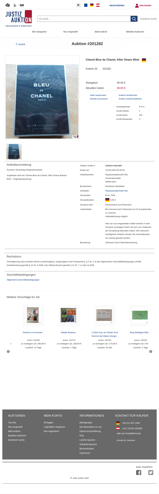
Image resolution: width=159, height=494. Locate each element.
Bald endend (101, 31)
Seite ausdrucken (98, 95)
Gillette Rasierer (68, 332)
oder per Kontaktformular (129, 433)
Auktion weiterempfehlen (130, 99)
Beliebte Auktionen (135, 31)
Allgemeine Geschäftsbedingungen (23, 280)
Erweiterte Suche (148, 19)
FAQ (82, 435)
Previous (8, 351)
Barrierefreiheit (87, 448)
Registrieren (117, 6)
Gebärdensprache (88, 444)
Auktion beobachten (128, 95)
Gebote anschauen (99, 99)
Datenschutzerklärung (90, 431)
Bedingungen (86, 422)
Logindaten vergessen (54, 427)
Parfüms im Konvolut (32, 332)
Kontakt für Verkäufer (126, 440)
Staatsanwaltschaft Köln (116, 191)
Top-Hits (12, 422)
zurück (21, 44)
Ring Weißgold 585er (140, 332)
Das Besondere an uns (91, 427)
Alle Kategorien (39, 31)
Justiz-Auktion (79, 478)
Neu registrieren (51, 431)
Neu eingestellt (70, 31)
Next (150, 351)
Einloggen (145, 6)
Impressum (85, 453)
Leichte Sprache (87, 440)
